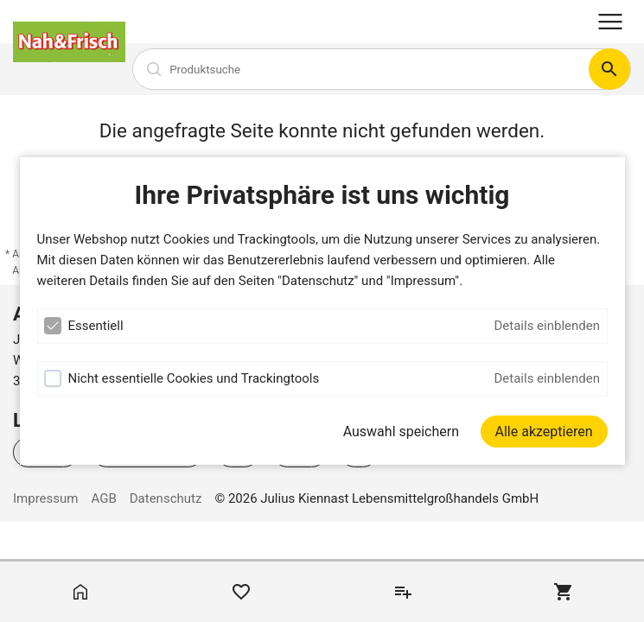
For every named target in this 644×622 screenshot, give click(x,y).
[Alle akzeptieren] (544, 431)
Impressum (45, 498)
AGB (103, 498)
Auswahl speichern (401, 431)
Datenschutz (166, 498)
